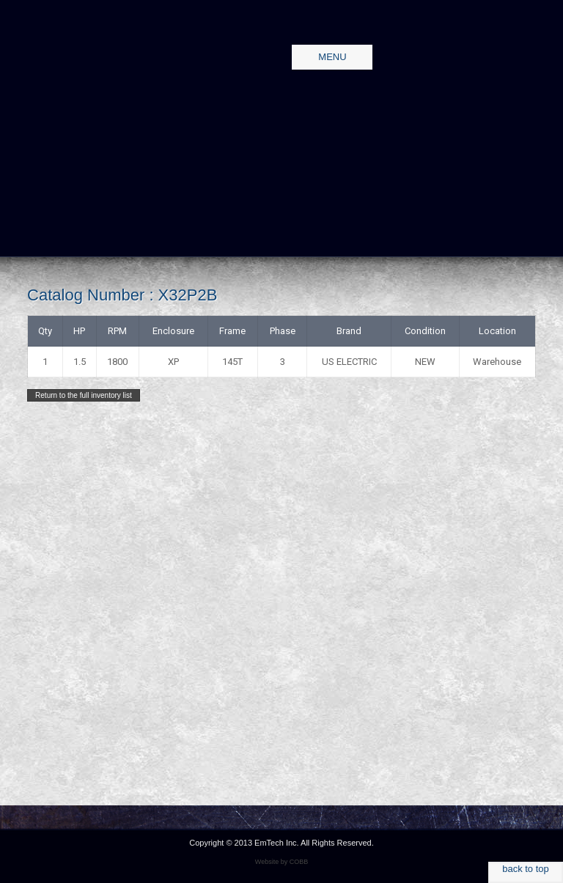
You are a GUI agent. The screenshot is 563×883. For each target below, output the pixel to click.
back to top (525, 868)
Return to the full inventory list (83, 395)
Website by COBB (281, 861)
